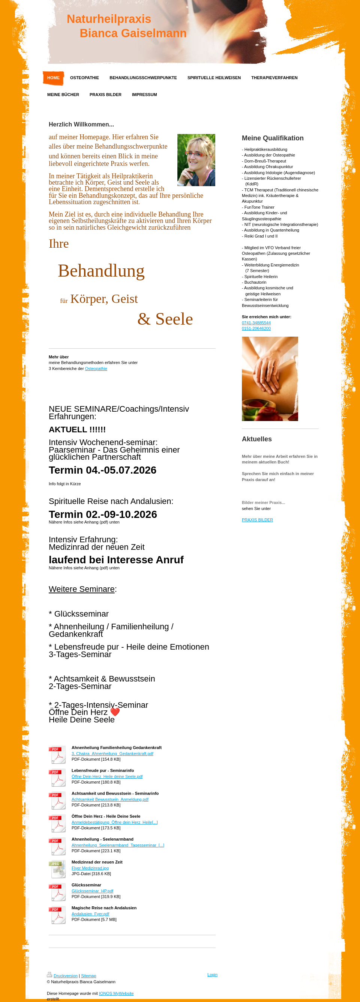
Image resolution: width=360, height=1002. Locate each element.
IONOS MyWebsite (116, 993)
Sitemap (88, 975)
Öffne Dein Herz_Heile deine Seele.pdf (107, 776)
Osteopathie (96, 368)
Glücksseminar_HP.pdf (92, 891)
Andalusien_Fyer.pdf (90, 914)
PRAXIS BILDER (257, 520)
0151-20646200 (256, 328)
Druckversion (62, 975)
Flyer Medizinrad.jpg (90, 868)
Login (212, 974)
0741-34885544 (256, 322)
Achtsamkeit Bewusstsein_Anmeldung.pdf (110, 799)
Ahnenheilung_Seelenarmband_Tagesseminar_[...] (118, 845)
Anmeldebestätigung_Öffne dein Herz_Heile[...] (115, 822)
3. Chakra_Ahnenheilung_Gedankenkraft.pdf (112, 753)
